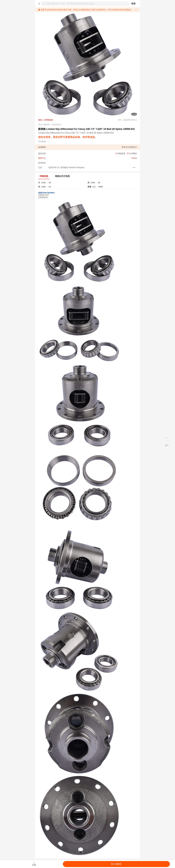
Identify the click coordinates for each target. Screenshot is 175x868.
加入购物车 (116, 864)
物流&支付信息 (62, 176)
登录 (133, 3)
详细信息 (44, 176)
